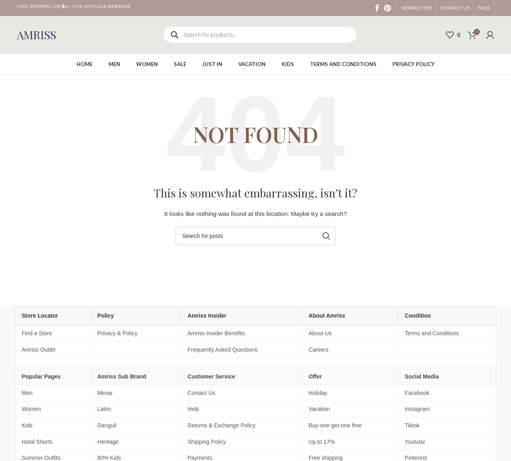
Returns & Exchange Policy (221, 425)
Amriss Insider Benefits (216, 333)
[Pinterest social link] (387, 8)
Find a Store (37, 333)
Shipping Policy (206, 442)
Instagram (417, 409)
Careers (319, 349)
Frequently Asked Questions (222, 349)
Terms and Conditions (432, 333)
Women (31, 409)
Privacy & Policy (117, 333)
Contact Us (201, 393)
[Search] (255, 236)
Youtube (415, 442)
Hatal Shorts (37, 442)
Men (27, 393)
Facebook (417, 393)
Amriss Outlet (38, 349)
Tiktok (412, 425)
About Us (320, 333)
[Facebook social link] (377, 8)
